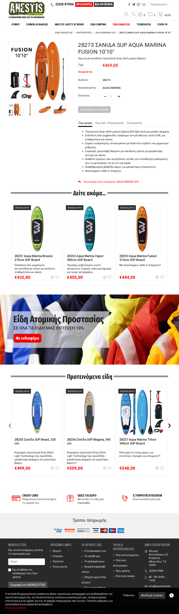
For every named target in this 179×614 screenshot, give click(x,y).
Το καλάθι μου (91, 556)
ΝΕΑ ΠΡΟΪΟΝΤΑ (104, 4)
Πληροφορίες (158, 4)
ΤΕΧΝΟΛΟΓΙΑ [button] (144, 24)
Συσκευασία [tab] (134, 123)
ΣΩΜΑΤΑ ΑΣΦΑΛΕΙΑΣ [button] (37, 24)
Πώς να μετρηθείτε (94, 587)
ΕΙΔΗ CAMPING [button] (98, 24)
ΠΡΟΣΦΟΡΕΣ (84, 4)
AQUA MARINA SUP (105, 32)
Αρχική (55, 551)
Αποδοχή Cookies (152, 595)
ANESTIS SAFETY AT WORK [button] (69, 24)
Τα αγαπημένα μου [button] (93, 561)
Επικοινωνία (58, 566)
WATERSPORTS (84, 32)
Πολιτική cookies (124, 576)
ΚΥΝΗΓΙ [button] (16, 24)
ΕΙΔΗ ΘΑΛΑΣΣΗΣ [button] (121, 24)
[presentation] (10, 425)
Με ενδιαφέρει (27, 338)
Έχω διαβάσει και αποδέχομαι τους (25, 573)
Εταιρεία (56, 556)
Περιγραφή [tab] (85, 123)
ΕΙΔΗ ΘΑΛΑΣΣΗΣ (64, 32)
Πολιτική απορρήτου (126, 555)
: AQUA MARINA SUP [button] (108, 181)
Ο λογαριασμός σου (94, 551)
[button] (141, 16)
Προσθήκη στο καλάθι (94, 109)
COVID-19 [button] (162, 24)
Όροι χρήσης (121, 570)
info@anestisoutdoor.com (163, 586)
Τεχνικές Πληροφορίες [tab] (109, 123)
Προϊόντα (56, 561)
